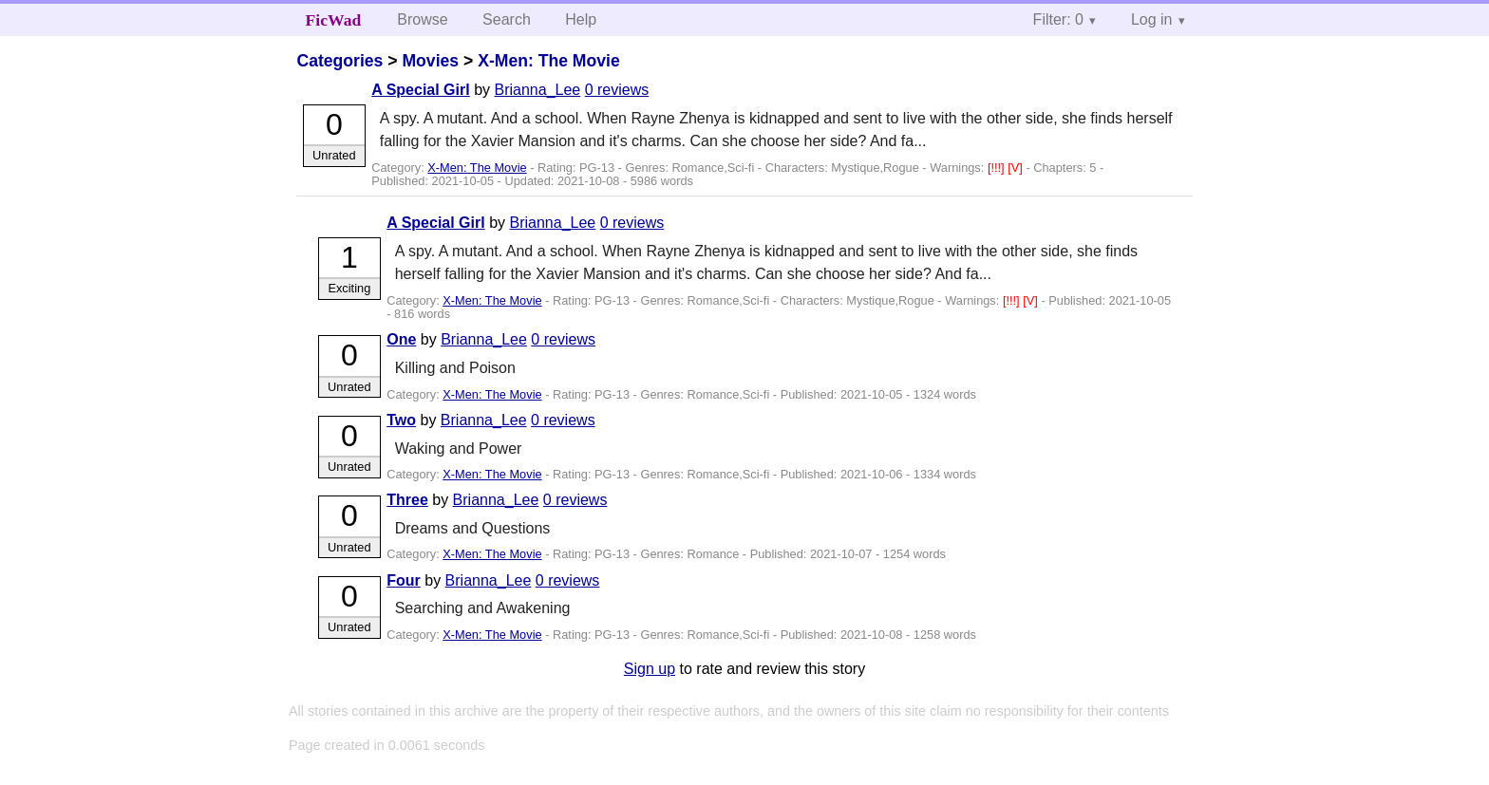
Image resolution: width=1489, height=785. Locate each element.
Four (403, 580)
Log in (1152, 19)
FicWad (334, 19)
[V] (1017, 167)
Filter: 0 (1058, 19)
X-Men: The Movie (549, 60)
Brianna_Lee (537, 90)
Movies (430, 60)
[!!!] (998, 167)
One (401, 339)
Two (401, 420)
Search (506, 19)
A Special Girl (420, 90)
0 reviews (617, 90)
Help (580, 19)
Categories (339, 60)
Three (407, 500)
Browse (422, 19)
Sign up (649, 669)
